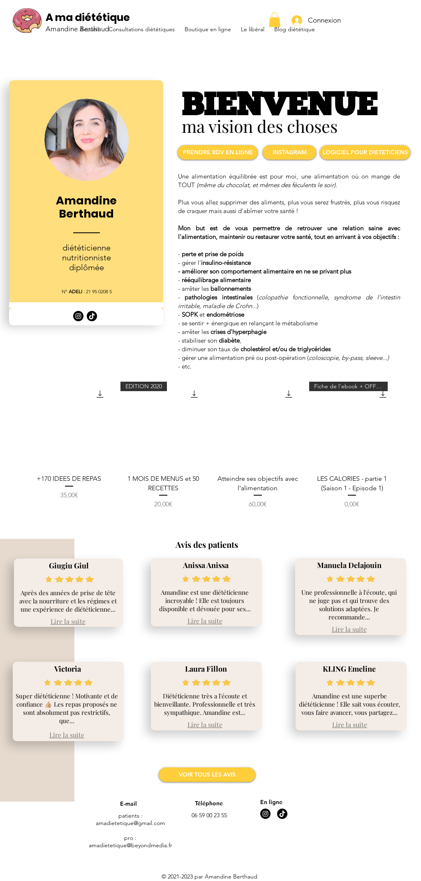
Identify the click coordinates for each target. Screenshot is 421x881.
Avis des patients (207, 544)
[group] (210, 450)
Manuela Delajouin (349, 565)
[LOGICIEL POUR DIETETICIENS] (365, 152)
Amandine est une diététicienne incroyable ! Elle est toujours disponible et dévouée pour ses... (205, 600)
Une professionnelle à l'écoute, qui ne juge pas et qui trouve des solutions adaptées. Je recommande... (349, 604)
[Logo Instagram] (78, 316)
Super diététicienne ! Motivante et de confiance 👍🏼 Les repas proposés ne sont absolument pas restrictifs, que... (67, 708)
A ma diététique (88, 17)
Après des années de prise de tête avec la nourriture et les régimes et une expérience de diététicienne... (68, 601)
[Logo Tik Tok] (92, 316)
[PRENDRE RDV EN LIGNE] (218, 152)
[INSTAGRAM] (289, 152)
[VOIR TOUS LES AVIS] (207, 774)
